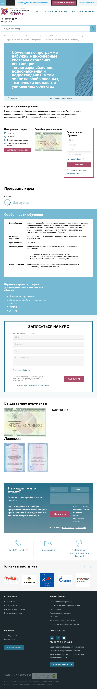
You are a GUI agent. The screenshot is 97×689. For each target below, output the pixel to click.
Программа (13, 98)
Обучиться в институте (64, 3)
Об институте (62, 11)
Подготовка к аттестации (60, 613)
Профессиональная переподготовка (65, 605)
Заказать (79, 164)
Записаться (74, 379)
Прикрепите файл (74, 159)
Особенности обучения (61, 98)
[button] (3, 3)
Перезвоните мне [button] (86, 3)
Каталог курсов (44, 11)
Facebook (58, 638)
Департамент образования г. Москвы (65, 650)
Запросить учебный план (18, 150)
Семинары (54, 617)
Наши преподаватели (13, 613)
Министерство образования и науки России (68, 647)
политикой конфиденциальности (37, 385)
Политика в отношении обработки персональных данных (28, 684)
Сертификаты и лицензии (14, 609)
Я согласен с (31, 385)
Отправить (60, 513)
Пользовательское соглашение (46, 681)
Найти (93, 29)
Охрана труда (55, 609)
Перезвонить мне (14, 648)
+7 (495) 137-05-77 (9, 19)
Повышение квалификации (61, 601)
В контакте (52, 638)
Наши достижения (12, 605)
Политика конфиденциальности (17, 681)
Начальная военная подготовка (63, 620)
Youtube (64, 638)
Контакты (77, 11)
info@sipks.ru (6, 21)
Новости (89, 11)
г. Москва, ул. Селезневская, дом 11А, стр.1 (79, 552)
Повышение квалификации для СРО (65, 624)
